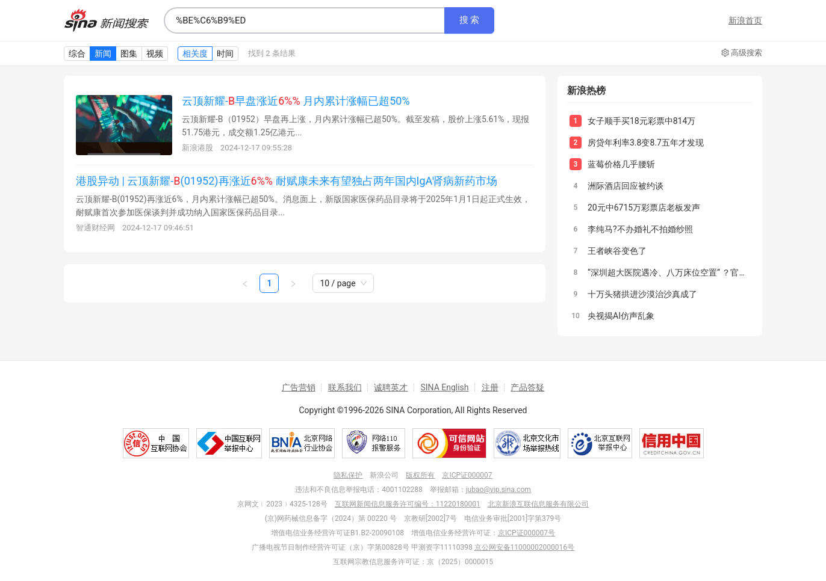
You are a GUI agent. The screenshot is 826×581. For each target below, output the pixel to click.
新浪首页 (745, 20)
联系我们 (345, 387)
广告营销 (298, 387)
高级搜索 (741, 53)
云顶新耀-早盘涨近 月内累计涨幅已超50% (296, 100)
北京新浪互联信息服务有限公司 (538, 504)
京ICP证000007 (467, 475)
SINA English (444, 387)
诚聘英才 (391, 387)
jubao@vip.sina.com (498, 489)
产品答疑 (527, 387)
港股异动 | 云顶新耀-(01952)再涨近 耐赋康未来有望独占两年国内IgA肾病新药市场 (286, 180)
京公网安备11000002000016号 (524, 547)
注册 (490, 387)
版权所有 (420, 475)
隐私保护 (348, 475)
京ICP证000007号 (526, 533)
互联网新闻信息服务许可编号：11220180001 (407, 504)
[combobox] (304, 20)
